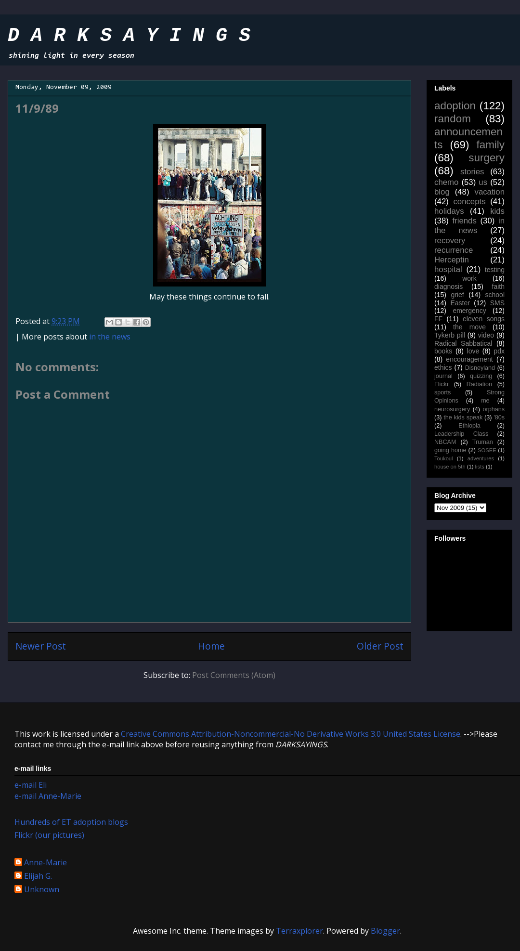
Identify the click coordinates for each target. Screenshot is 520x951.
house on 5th (450, 466)
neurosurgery (452, 409)
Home (211, 645)
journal (443, 376)
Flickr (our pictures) (49, 835)
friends (464, 220)
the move (469, 327)
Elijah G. (38, 876)
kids (497, 211)
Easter (459, 303)
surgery (486, 158)
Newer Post (40, 645)
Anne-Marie (45, 863)
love (473, 351)
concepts (469, 201)
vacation (489, 191)
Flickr (441, 384)
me (485, 400)
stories (472, 171)
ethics (443, 367)
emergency (469, 310)
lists (479, 466)
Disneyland (480, 368)
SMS (497, 303)
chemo (446, 182)
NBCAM (445, 442)
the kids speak (462, 417)
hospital (448, 269)
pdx (499, 351)
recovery (449, 240)
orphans (494, 409)
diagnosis (448, 286)
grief (457, 295)
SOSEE (487, 450)
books (443, 351)
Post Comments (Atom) (233, 675)
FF (438, 319)
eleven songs (484, 319)
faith (498, 286)
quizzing (481, 376)
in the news (109, 336)
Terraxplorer (299, 930)
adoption (455, 106)
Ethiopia (469, 425)
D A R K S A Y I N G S (129, 36)
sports (442, 392)
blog (442, 191)
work (469, 278)
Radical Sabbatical (463, 343)
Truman (482, 442)
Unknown (41, 890)
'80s (499, 417)
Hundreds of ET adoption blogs (71, 822)
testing (495, 270)
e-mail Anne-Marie (47, 796)
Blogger (385, 930)
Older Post (380, 645)
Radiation (479, 384)
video (486, 335)
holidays (449, 211)
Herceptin (451, 259)
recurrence (453, 250)
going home (450, 450)
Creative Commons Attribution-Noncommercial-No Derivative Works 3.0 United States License (290, 734)
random (452, 119)
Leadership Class (461, 433)
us (483, 182)
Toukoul (443, 458)
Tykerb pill (449, 335)
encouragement (469, 359)
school (495, 295)
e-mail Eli (30, 785)
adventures (481, 458)
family (491, 145)
